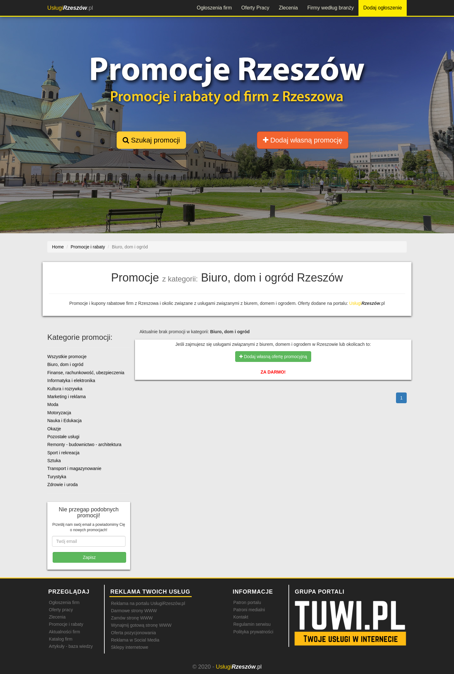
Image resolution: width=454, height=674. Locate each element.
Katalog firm (61, 639)
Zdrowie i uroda (62, 484)
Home (58, 246)
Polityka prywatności (253, 631)
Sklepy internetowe (129, 647)
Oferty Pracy (255, 7)
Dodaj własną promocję (302, 140)
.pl (70, 8)
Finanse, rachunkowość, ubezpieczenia (85, 372)
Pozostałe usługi (63, 436)
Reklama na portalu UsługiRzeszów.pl (148, 603)
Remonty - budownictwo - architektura (84, 444)
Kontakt (240, 616)
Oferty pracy (61, 609)
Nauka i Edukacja (64, 420)
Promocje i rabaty (66, 624)
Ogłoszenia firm (214, 7)
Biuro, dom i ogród (65, 364)
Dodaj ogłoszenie (382, 7)
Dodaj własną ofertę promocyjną (273, 356)
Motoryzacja (59, 412)
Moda (52, 404)
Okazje (54, 428)
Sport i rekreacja (63, 452)
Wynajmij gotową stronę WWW (141, 625)
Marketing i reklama (66, 396)
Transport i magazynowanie (74, 468)
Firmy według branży (330, 7)
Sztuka (54, 460)
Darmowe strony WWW (134, 610)
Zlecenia (288, 7)
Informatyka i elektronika (71, 380)
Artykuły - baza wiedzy (71, 646)
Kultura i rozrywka (64, 388)
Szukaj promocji (151, 140)
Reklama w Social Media (135, 639)
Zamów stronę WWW (132, 617)
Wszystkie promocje (66, 356)
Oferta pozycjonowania (133, 632)
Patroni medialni (249, 609)
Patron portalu (247, 602)
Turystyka (56, 476)
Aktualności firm (64, 631)
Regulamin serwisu (252, 624)
